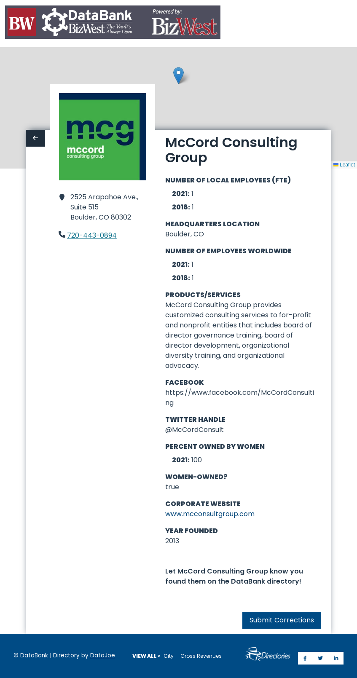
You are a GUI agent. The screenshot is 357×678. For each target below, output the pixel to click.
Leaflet (344, 165)
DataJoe (102, 655)
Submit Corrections (282, 620)
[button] (178, 75)
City (169, 655)
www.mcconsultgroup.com (210, 514)
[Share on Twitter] (320, 658)
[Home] (112, 23)
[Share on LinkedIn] (336, 658)
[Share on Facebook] (305, 658)
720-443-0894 (92, 235)
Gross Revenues (201, 655)
